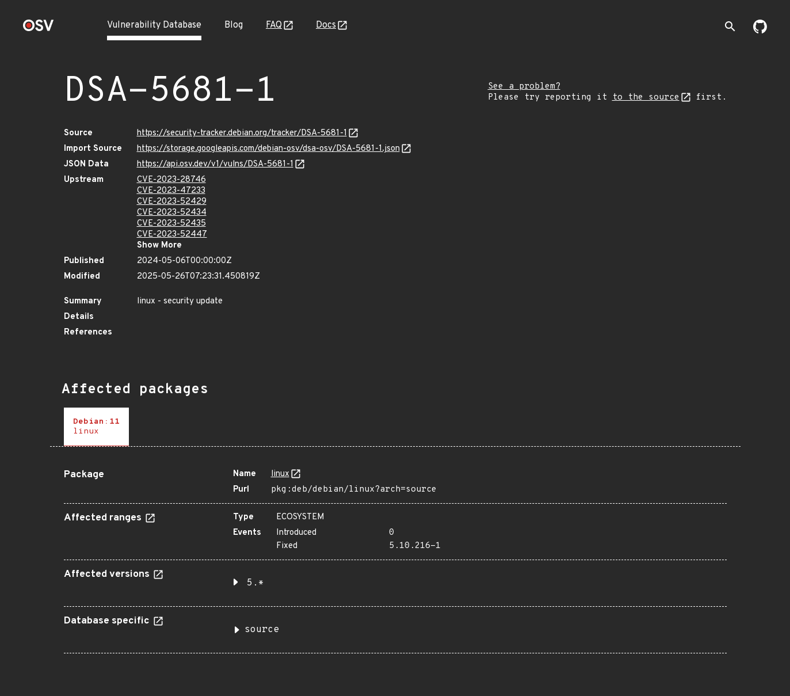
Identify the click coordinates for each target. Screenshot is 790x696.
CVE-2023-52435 (171, 223)
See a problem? (524, 86)
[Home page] (38, 29)
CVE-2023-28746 (171, 179)
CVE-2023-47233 (171, 190)
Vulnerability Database (154, 25)
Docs (326, 25)
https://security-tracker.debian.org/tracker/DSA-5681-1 (242, 133)
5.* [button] (255, 583)
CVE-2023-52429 (172, 201)
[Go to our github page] (760, 31)
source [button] (262, 630)
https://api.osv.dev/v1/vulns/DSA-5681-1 (215, 164)
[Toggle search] (730, 26)
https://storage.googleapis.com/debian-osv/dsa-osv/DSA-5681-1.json (268, 148)
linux (280, 474)
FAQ (274, 25)
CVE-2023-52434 (172, 212)
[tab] (96, 427)
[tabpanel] (395, 556)
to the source (646, 97)
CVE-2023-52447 (172, 234)
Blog (233, 25)
